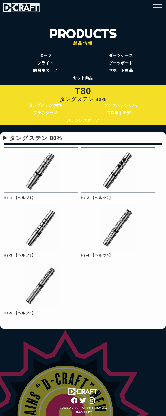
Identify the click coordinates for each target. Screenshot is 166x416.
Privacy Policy (82, 411)
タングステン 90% (45, 105)
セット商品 (83, 78)
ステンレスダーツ (83, 120)
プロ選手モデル (121, 113)
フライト (45, 63)
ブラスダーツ (45, 113)
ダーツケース (121, 55)
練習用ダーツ (45, 70)
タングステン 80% (120, 105)
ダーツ (45, 55)
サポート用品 (121, 70)
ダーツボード (121, 63)
